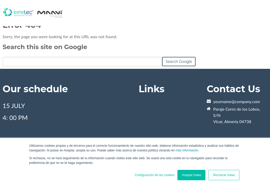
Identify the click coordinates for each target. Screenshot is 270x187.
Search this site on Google (45, 47)
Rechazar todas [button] (224, 175)
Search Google (179, 61)
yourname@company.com (236, 101)
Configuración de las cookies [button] (154, 175)
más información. (187, 150)
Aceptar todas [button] (191, 175)
